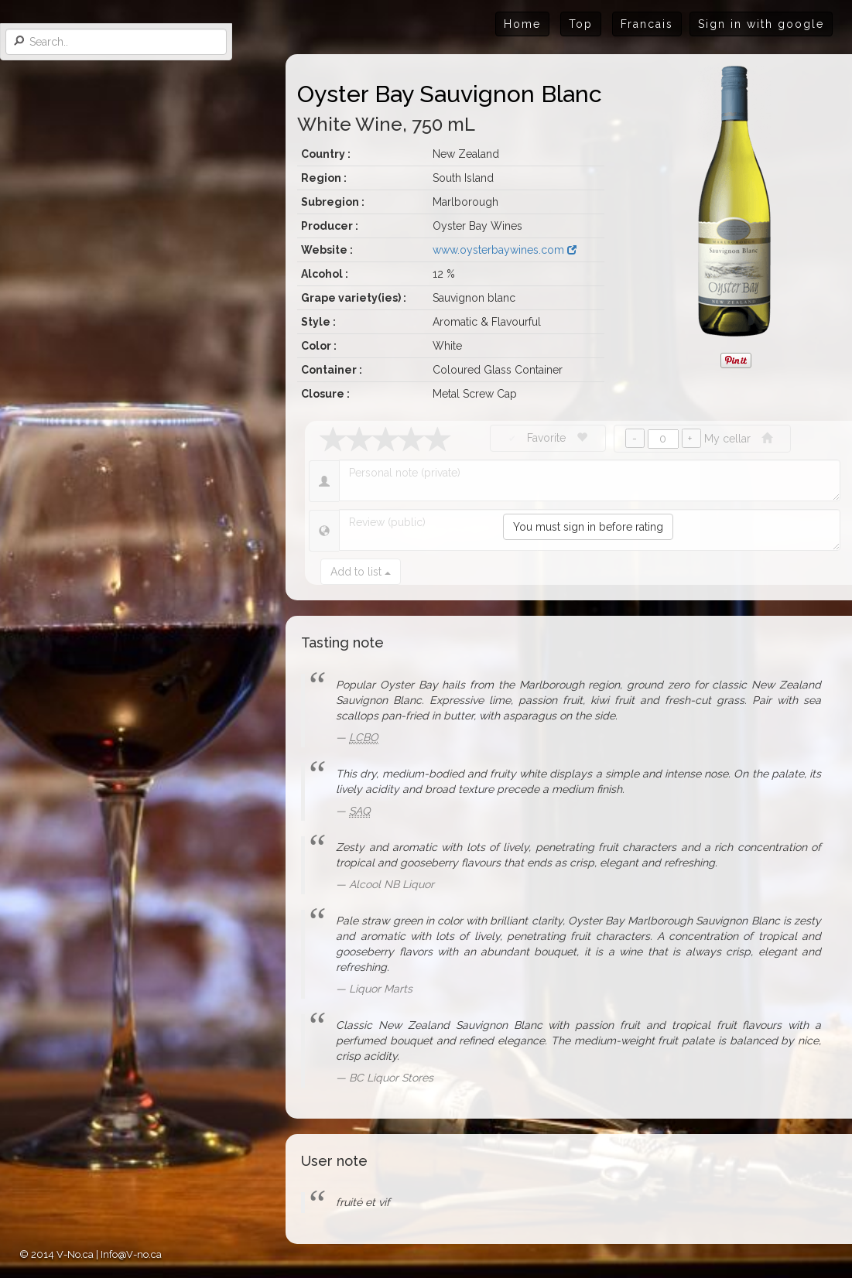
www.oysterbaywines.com (505, 250)
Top (581, 24)
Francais (647, 24)
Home (522, 24)
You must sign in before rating (588, 527)
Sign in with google (761, 24)
